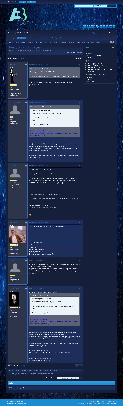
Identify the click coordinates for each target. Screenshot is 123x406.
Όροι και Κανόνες (106, 401)
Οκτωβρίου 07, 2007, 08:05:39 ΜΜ (38, 222)
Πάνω (10, 365)
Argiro (12, 64)
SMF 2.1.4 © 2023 (11, 401)
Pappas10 (13, 222)
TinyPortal (92, 401)
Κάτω (9, 58)
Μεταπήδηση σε (51, 378)
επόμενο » (78, 52)
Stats (87, 47)
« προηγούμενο (67, 52)
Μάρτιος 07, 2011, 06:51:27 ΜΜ (37, 260)
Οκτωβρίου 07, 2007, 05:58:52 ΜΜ (38, 102)
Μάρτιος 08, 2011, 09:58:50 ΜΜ (37, 288)
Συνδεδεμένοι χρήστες (97, 74)
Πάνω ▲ (114, 401)
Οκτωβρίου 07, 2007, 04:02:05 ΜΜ (38, 64)
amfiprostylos (15, 102)
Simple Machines (21, 401)
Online (11, 383)
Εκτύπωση (79, 58)
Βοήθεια (98, 401)
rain (11, 260)
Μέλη (90, 53)
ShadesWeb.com (21, 403)
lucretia (12, 165)
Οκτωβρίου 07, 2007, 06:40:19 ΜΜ (38, 165)
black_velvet (14, 288)
